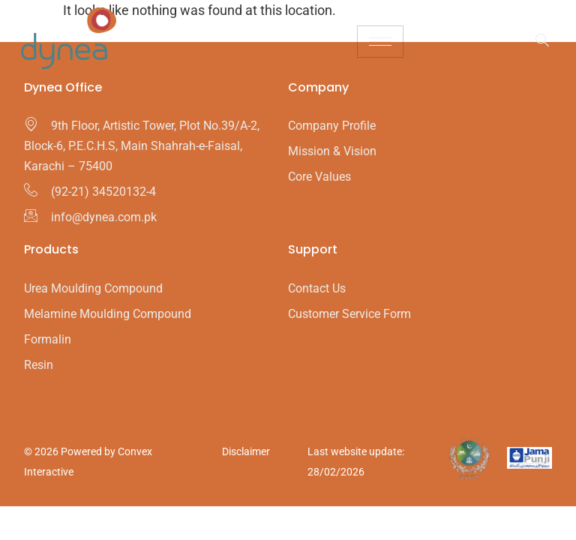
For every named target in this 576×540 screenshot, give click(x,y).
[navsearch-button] (535, 41)
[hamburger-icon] (380, 42)
